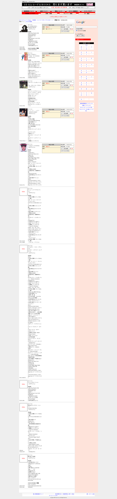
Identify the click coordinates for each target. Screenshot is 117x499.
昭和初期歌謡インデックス (86, 103)
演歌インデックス (86, 105)
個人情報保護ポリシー (38, 494)
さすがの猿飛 (29, 21)
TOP (86, 45)
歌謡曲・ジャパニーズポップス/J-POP (41, 20)
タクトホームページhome (25, 20)
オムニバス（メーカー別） (86, 107)
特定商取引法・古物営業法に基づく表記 (64, 494)
